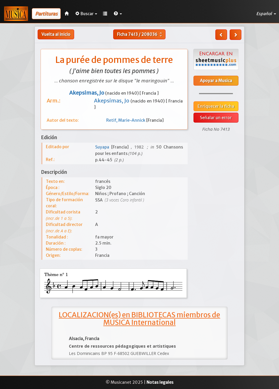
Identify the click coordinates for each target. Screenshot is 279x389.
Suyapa (103, 147)
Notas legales (160, 382)
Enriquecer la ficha (216, 106)
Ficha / (140, 34)
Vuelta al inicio (55, 34)
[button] (118, 13)
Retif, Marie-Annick (126, 120)
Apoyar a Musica (216, 80)
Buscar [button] (86, 13)
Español (266, 13)
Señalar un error (216, 117)
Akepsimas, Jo (112, 100)
